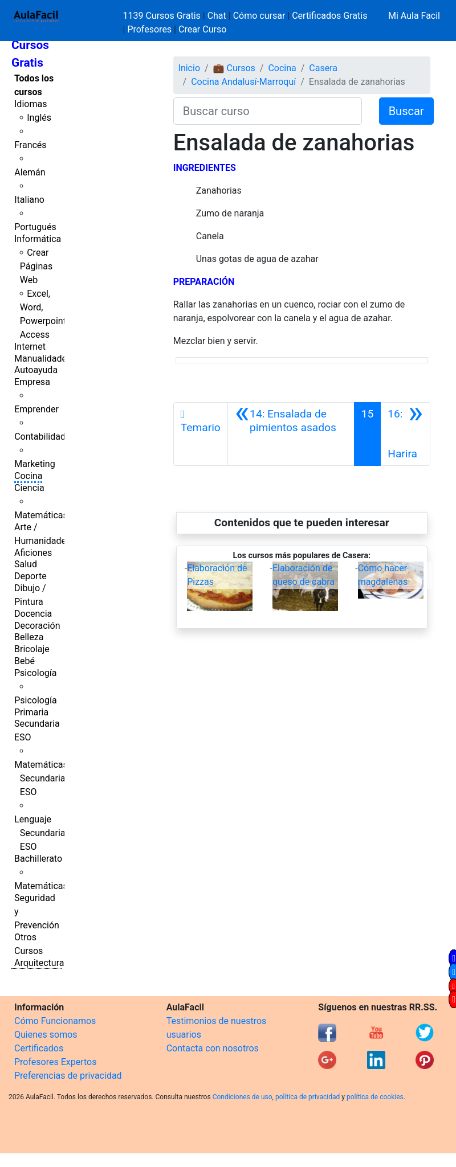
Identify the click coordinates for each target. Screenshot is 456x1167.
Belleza (28, 637)
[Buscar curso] (267, 111)
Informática (37, 239)
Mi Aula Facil (414, 15)
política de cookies (375, 1097)
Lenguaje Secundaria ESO (39, 833)
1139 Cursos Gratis (163, 15)
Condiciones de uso (242, 1097)
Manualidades (42, 358)
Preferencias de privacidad (68, 1075)
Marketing (34, 463)
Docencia (33, 613)
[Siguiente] (405, 434)
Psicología (35, 673)
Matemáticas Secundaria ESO (41, 778)
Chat (216, 15)
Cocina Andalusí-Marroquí (243, 81)
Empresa (32, 381)
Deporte (30, 576)
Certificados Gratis (329, 15)
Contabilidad (40, 436)
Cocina (28, 475)
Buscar (406, 111)
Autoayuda (36, 370)
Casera (323, 68)
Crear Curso (202, 29)
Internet (30, 346)
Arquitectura (39, 962)
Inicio (189, 68)
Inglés (39, 117)
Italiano (29, 199)
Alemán (29, 172)
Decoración (37, 625)
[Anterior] (291, 434)
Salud (25, 564)
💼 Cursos (234, 68)
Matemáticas (41, 515)
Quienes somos (46, 1034)
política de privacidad (307, 1097)
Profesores (149, 29)
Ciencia (29, 487)
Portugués (35, 227)
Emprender (36, 409)
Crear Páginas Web (36, 266)
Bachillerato (38, 858)
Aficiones (33, 552)
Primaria (31, 712)
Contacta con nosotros (212, 1048)
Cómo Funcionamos (55, 1021)
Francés (30, 145)
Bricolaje (32, 649)
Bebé (24, 661)
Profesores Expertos (55, 1062)
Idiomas (30, 104)
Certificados (38, 1048)
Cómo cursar (259, 15)
